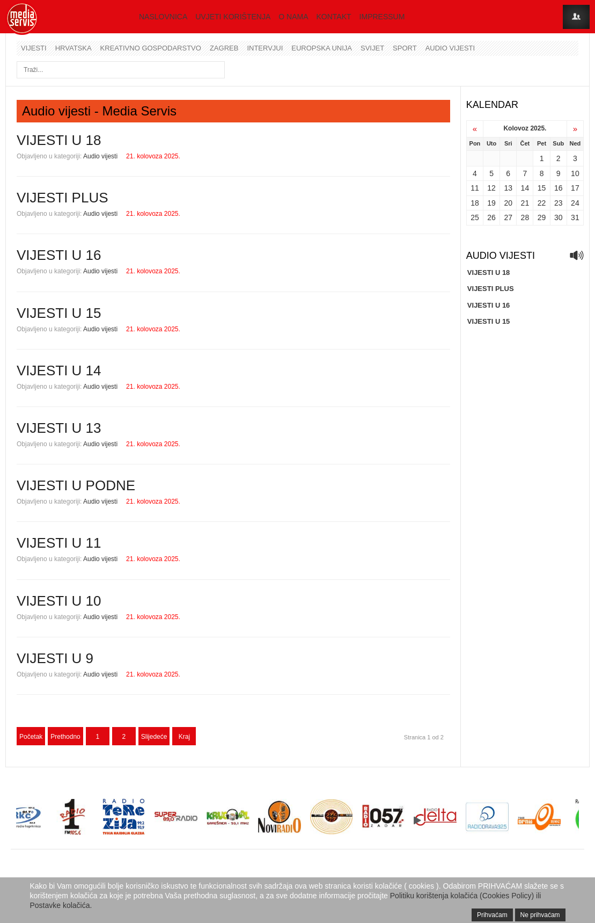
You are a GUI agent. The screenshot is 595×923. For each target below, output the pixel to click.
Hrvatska (73, 48)
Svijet (372, 48)
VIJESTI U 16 (59, 255)
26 (491, 217)
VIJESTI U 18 (59, 140)
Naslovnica (163, 16)
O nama (293, 16)
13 (508, 188)
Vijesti (34, 48)
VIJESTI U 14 (59, 370)
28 (525, 217)
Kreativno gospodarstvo (150, 48)
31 (575, 217)
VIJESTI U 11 (59, 543)
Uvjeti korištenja (232, 16)
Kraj (184, 736)
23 (558, 203)
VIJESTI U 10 (59, 601)
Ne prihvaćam (540, 915)
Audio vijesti (450, 48)
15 (542, 188)
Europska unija (321, 48)
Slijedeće (154, 736)
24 (575, 203)
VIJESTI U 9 (55, 658)
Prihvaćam (492, 915)
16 (558, 188)
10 (575, 173)
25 (475, 217)
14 (525, 188)
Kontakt (334, 16)
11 (475, 188)
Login (576, 17)
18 (475, 203)
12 (491, 188)
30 (558, 217)
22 (542, 203)
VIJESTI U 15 (59, 313)
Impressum (382, 16)
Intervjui (265, 48)
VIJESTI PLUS (62, 198)
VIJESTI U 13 (59, 428)
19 (491, 203)
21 (525, 203)
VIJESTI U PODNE (76, 485)
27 (508, 217)
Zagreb (224, 48)
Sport (405, 48)
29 (542, 217)
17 (575, 188)
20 (508, 203)
